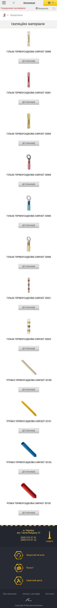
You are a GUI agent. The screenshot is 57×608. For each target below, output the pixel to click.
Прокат (29, 567)
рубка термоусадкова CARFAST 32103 (29, 503)
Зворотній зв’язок (35, 555)
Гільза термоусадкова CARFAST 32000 (29, 51)
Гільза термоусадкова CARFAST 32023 (29, 339)
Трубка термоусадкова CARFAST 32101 (28, 421)
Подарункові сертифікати (13, 8)
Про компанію (10, 594)
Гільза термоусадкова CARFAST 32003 (29, 133)
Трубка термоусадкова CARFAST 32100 (28, 380)
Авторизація (29, 3)
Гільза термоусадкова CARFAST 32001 (29, 92)
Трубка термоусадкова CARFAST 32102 (28, 462)
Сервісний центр (34, 580)
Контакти (50, 594)
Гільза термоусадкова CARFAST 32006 (29, 257)
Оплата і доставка (31, 594)
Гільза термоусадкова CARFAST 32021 (29, 298)
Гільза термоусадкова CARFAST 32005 (29, 216)
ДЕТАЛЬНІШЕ (28, 61)
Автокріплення (16, 15)
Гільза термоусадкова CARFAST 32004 (29, 175)
